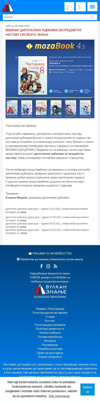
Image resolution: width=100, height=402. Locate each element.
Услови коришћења (50, 336)
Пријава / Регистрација (50, 308)
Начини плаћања (50, 332)
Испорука (50, 340)
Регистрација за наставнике (50, 312)
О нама (50, 316)
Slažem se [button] (87, 389)
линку (23, 212)
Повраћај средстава (50, 348)
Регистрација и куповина (50, 324)
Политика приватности (50, 328)
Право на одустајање (50, 352)
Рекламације (50, 344)
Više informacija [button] (59, 396)
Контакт (50, 320)
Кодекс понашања (50, 356)
